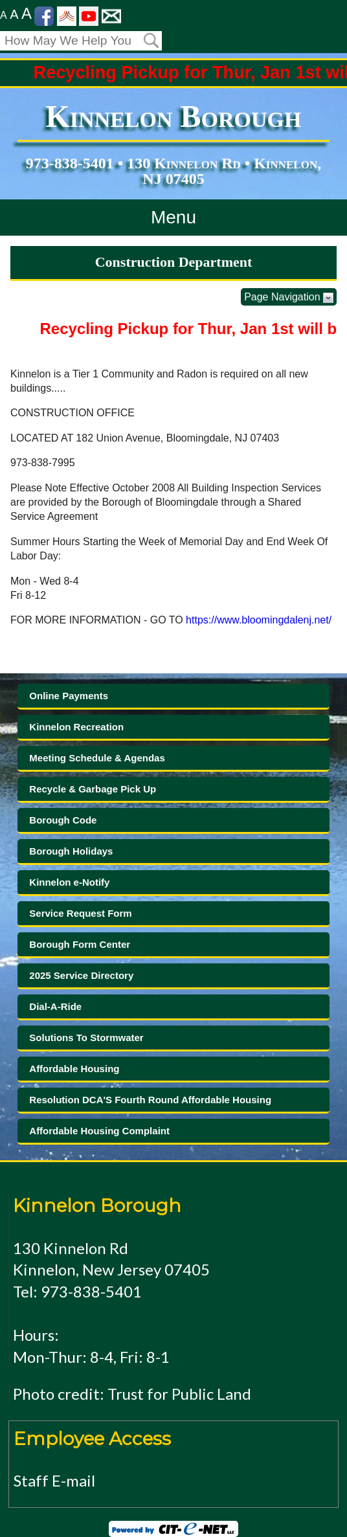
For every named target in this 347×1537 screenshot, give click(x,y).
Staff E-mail (54, 1480)
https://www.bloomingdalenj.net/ (258, 619)
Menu (173, 217)
